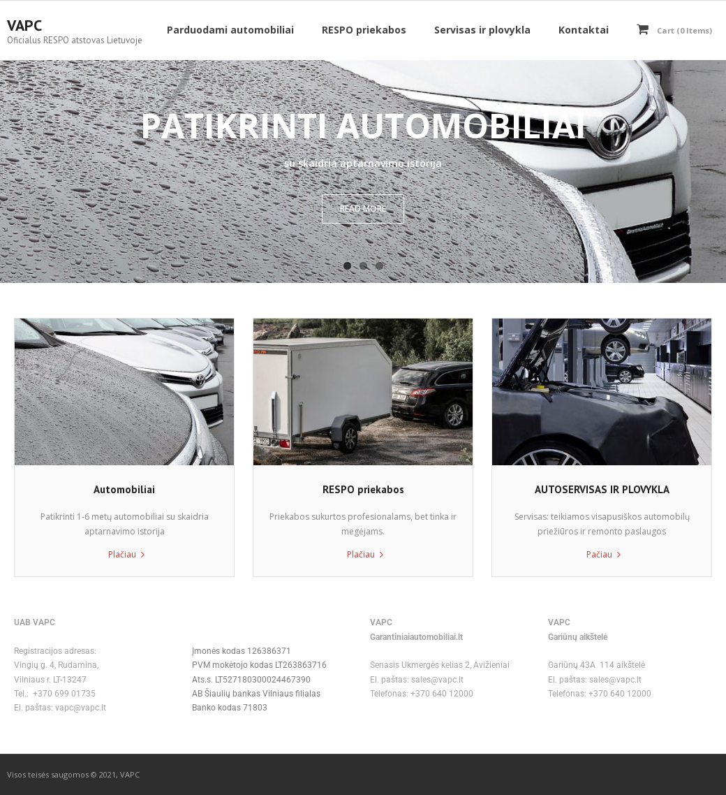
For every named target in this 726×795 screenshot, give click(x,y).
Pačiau (599, 554)
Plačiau (122, 554)
